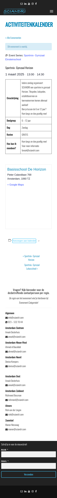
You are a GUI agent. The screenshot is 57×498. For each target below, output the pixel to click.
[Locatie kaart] (28, 207)
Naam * (28, 452)
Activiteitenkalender (29, 24)
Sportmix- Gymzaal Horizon (31, 258)
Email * (28, 463)
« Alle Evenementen (13, 38)
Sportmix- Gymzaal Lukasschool (32, 266)
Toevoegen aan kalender (24, 241)
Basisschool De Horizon (26, 169)
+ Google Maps (15, 184)
